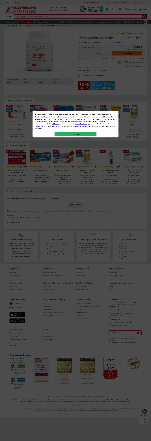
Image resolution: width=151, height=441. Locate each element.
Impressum (93, 47)
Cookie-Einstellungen (82, 49)
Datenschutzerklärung (75, 47)
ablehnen (55, 49)
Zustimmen (39, 51)
